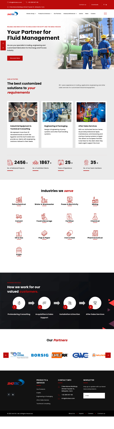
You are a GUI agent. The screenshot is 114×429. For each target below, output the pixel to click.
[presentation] (6, 365)
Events (81, 13)
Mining (95, 214)
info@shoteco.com (15, 2)
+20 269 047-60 (33, 2)
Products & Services (44, 13)
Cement (19, 231)
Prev (3, 47)
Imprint (81, 424)
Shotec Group (30, 13)
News (86, 13)
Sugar (19, 265)
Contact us (82, 5)
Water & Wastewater (44, 214)
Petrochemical (19, 214)
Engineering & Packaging (45, 407)
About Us (72, 424)
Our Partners (57, 13)
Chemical (95, 231)
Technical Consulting (43, 414)
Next (3, 53)
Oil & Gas (19, 248)
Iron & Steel (69, 248)
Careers (93, 13)
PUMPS (39, 403)
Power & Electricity (69, 214)
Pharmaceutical (95, 248)
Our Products (41, 399)
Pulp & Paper (44, 248)
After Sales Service (43, 410)
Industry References (69, 13)
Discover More (15, 63)
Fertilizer (70, 231)
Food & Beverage (44, 231)
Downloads (94, 5)
